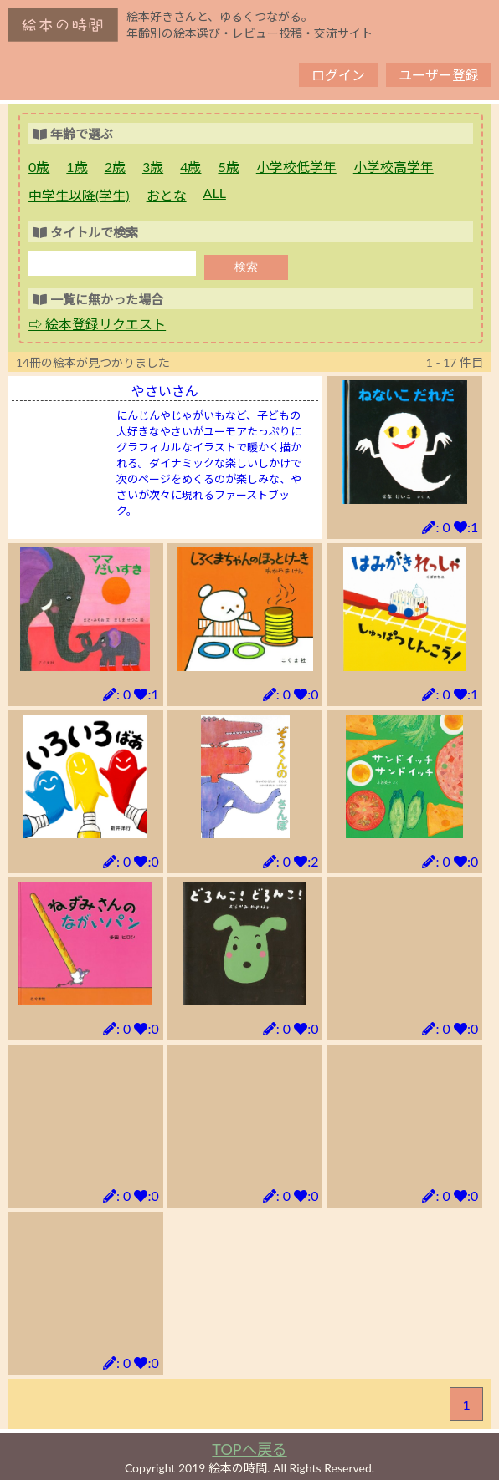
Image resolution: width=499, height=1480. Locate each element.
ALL (214, 193)
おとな (167, 195)
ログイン (338, 75)
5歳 (228, 167)
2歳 (115, 167)
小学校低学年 (296, 167)
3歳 (152, 167)
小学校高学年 (393, 167)
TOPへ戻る (249, 1449)
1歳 (76, 167)
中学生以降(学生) (79, 195)
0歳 (38, 167)
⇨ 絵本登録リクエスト (97, 324)
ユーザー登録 (439, 75)
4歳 (190, 167)
